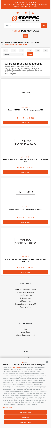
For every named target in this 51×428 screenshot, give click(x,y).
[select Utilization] (21, 50)
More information (25, 422)
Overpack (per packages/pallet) (15, 44)
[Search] (22, 25)
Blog (25, 329)
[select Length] (5, 50)
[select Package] (13, 54)
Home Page (5, 42)
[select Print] (29, 50)
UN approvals (25, 298)
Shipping (25, 357)
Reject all (25, 417)
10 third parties (15, 367)
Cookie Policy (7, 407)
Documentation (25, 307)
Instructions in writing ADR (25, 304)
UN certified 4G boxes (25, 292)
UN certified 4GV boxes (25, 295)
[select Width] (13, 50)
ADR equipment (25, 301)
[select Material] (45, 50)
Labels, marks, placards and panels (25, 42)
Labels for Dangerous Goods (25, 289)
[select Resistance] (37, 50)
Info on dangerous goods (25, 335)
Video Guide (25, 332)
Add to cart (25, 122)
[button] (47, 362)
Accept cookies (25, 412)
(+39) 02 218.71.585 (30, 30)
